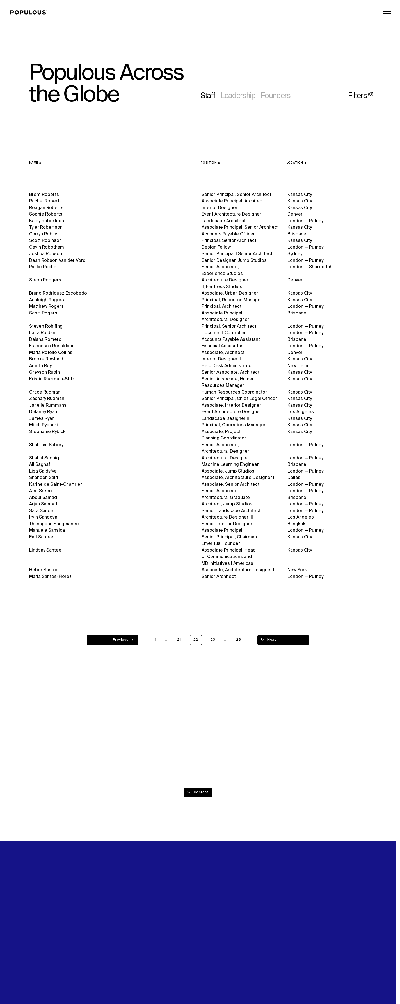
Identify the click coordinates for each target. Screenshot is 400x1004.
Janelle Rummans (48, 406)
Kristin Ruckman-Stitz (51, 379)
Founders (275, 96)
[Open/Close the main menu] (387, 13)
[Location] (296, 163)
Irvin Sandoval (43, 519)
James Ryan (41, 419)
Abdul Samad (43, 499)
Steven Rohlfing (46, 326)
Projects (210, 19)
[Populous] (30, 13)
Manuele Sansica (47, 533)
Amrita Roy (40, 366)
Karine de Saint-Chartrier (55, 486)
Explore (209, 12)
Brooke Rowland (46, 359)
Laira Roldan (42, 333)
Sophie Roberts (45, 214)
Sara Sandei (41, 512)
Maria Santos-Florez (50, 580)
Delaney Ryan (43, 412)
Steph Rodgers (45, 280)
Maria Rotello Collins (50, 353)
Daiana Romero (45, 339)
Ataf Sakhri (40, 492)
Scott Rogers (43, 313)
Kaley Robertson (46, 221)
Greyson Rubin (44, 373)
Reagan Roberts (46, 208)
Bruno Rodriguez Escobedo (58, 293)
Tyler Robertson (46, 227)
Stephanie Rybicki (48, 432)
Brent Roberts (44, 195)
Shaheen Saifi (43, 479)
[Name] (35, 163)
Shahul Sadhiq (44, 459)
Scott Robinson (45, 241)
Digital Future (301, 19)
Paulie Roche (42, 267)
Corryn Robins (44, 234)
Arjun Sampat (43, 506)
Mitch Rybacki (43, 426)
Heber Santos (43, 573)
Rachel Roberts (45, 201)
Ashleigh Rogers (46, 300)
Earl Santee (41, 540)
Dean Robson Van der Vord (57, 260)
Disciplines (212, 25)
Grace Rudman (44, 392)
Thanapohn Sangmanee (54, 526)
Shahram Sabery (46, 445)
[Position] (210, 163)
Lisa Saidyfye (43, 472)
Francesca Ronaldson (52, 346)
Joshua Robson (45, 254)
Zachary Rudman (46, 399)
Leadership (238, 96)
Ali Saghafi (40, 465)
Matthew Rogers (46, 306)
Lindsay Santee (45, 553)
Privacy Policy (43, 980)
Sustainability (301, 12)
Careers (295, 25)
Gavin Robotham (46, 247)
